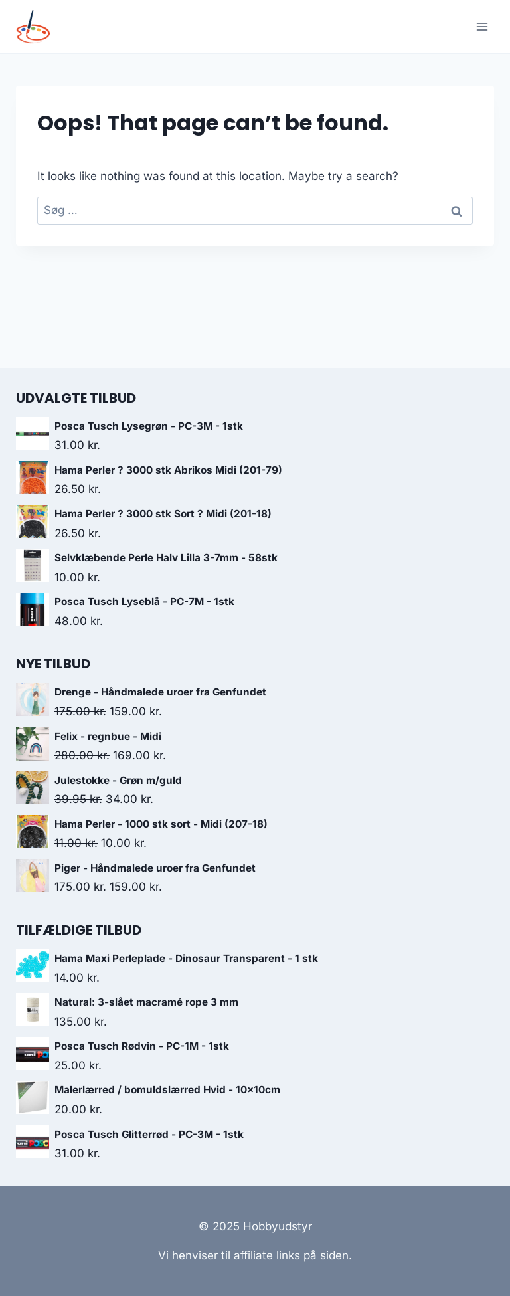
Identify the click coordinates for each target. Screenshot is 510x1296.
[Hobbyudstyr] (38, 27)
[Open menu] (481, 26)
